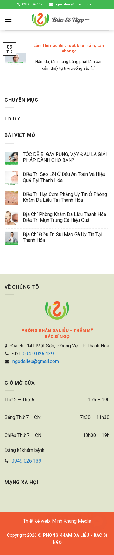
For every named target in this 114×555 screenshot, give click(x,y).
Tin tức (12, 118)
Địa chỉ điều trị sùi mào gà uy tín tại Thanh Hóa (62, 237)
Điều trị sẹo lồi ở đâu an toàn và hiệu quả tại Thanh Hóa (64, 177)
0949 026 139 (32, 4)
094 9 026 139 (38, 354)
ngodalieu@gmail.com (73, 4)
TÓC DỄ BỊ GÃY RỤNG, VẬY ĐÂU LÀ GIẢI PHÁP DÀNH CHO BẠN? (65, 157)
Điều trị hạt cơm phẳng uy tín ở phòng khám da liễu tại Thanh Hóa (65, 197)
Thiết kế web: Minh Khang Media (57, 521)
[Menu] (8, 19)
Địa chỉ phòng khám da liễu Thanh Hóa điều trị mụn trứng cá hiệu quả (64, 217)
